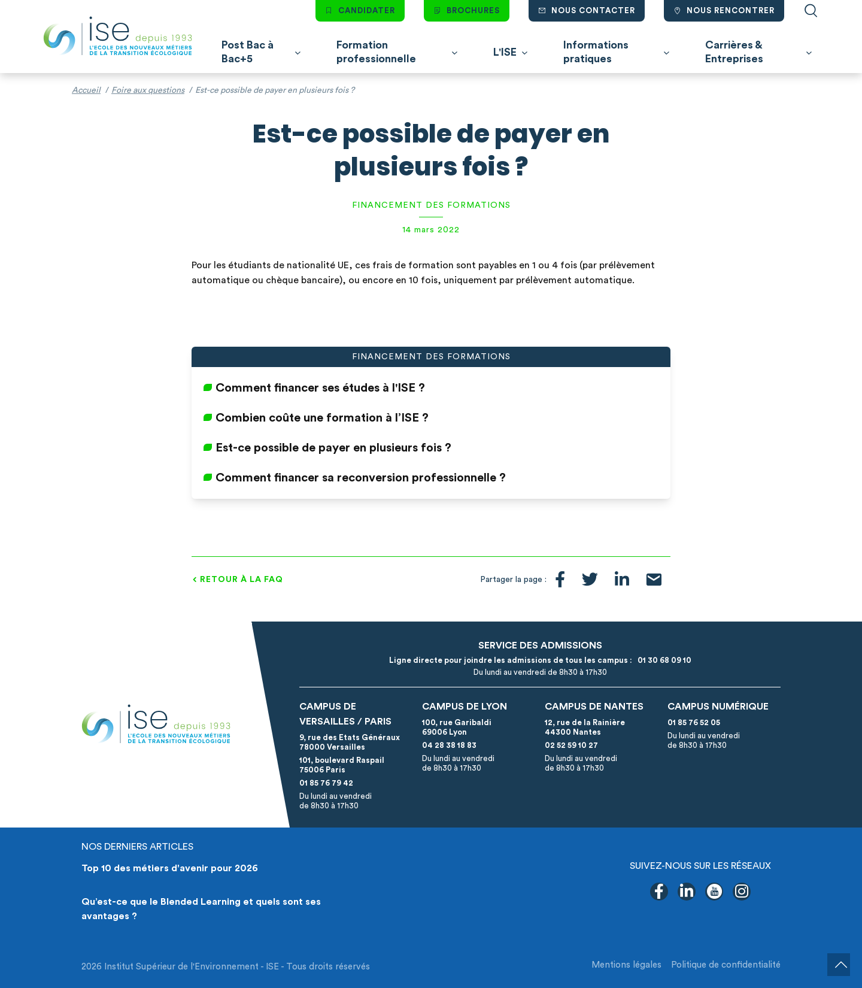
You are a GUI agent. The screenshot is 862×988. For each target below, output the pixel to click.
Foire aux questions (147, 90)
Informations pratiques (596, 52)
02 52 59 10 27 (571, 745)
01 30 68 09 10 (662, 660)
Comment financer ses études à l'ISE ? (320, 388)
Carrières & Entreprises (734, 52)
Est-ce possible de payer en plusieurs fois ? (333, 448)
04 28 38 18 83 (449, 745)
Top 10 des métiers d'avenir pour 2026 (169, 868)
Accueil (86, 90)
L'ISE (505, 52)
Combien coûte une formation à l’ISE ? (322, 418)
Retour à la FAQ (241, 579)
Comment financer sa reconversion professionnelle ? (361, 478)
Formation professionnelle (376, 52)
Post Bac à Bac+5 (247, 52)
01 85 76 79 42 (326, 783)
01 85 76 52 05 (693, 722)
